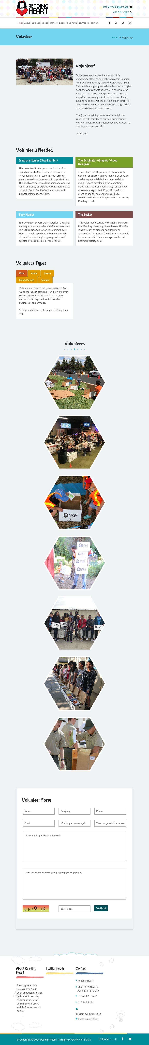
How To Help (83, 23)
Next (69, 72)
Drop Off (54, 23)
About (27, 23)
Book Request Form (88, 1018)
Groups (45, 279)
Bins (69, 23)
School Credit (26, 279)
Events (62, 23)
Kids (21, 273)
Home (20, 23)
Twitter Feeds (55, 968)
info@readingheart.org (116, 6)
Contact (94, 23)
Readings (36, 23)
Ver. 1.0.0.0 (85, 1039)
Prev (21, 72)
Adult (34, 273)
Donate (45, 23)
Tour (74, 23)
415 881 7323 (121, 12)
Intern (47, 273)
